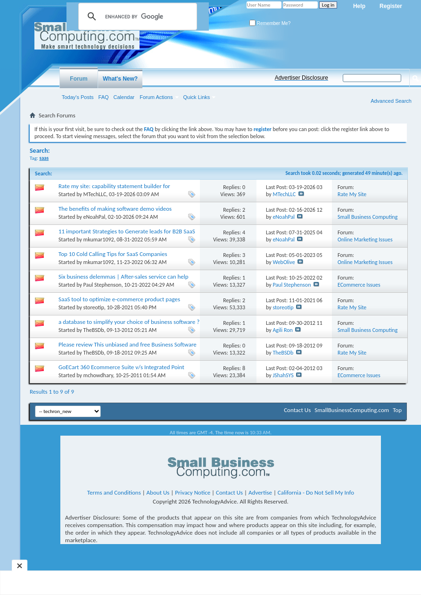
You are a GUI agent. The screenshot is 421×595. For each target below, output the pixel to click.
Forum (78, 78)
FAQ (104, 97)
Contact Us (297, 409)
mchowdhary (98, 375)
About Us (158, 492)
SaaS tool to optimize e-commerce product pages (119, 299)
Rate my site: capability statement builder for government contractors (114, 189)
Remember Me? (269, 23)
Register (391, 6)
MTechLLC (95, 194)
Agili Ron (282, 330)
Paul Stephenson (102, 284)
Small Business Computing (367, 217)
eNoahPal (94, 217)
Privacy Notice (192, 492)
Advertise (260, 492)
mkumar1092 (98, 239)
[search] (136, 16)
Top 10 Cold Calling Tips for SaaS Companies (112, 253)
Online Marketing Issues (365, 239)
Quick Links (196, 97)
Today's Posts (78, 97)
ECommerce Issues (359, 284)
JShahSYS (282, 375)
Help (359, 6)
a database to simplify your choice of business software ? (128, 321)
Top (397, 409)
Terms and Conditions (114, 492)
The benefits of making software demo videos (115, 208)
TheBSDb (93, 330)
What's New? (120, 78)
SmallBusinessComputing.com (351, 409)
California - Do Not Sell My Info (316, 492)
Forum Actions (156, 97)
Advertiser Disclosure (301, 77)
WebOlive (283, 262)
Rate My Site (352, 194)
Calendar (124, 97)
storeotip (93, 307)
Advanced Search (391, 101)
